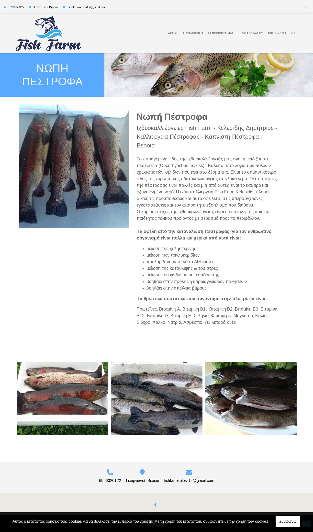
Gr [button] (293, 33)
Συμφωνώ (288, 521)
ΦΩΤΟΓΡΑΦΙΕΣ (252, 33)
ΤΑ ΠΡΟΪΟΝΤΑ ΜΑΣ (221, 33)
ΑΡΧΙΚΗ (173, 33)
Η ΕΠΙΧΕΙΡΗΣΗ (193, 33)
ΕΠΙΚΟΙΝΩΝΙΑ (277, 33)
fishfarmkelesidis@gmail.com (87, 7)
